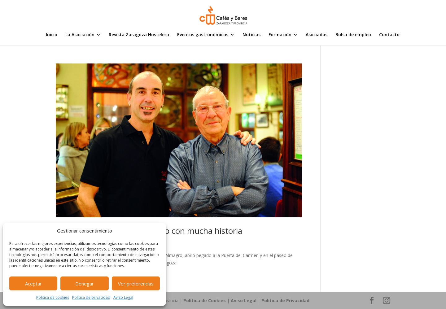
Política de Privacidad (285, 300)
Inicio (51, 35)
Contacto (389, 35)
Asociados (316, 35)
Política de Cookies (204, 300)
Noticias (251, 35)
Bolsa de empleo (353, 35)
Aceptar (33, 284)
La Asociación (79, 35)
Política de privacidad (91, 297)
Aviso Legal (123, 297)
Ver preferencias (136, 284)
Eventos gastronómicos (202, 35)
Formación (280, 35)
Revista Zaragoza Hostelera (139, 35)
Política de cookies (52, 297)
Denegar (84, 284)
